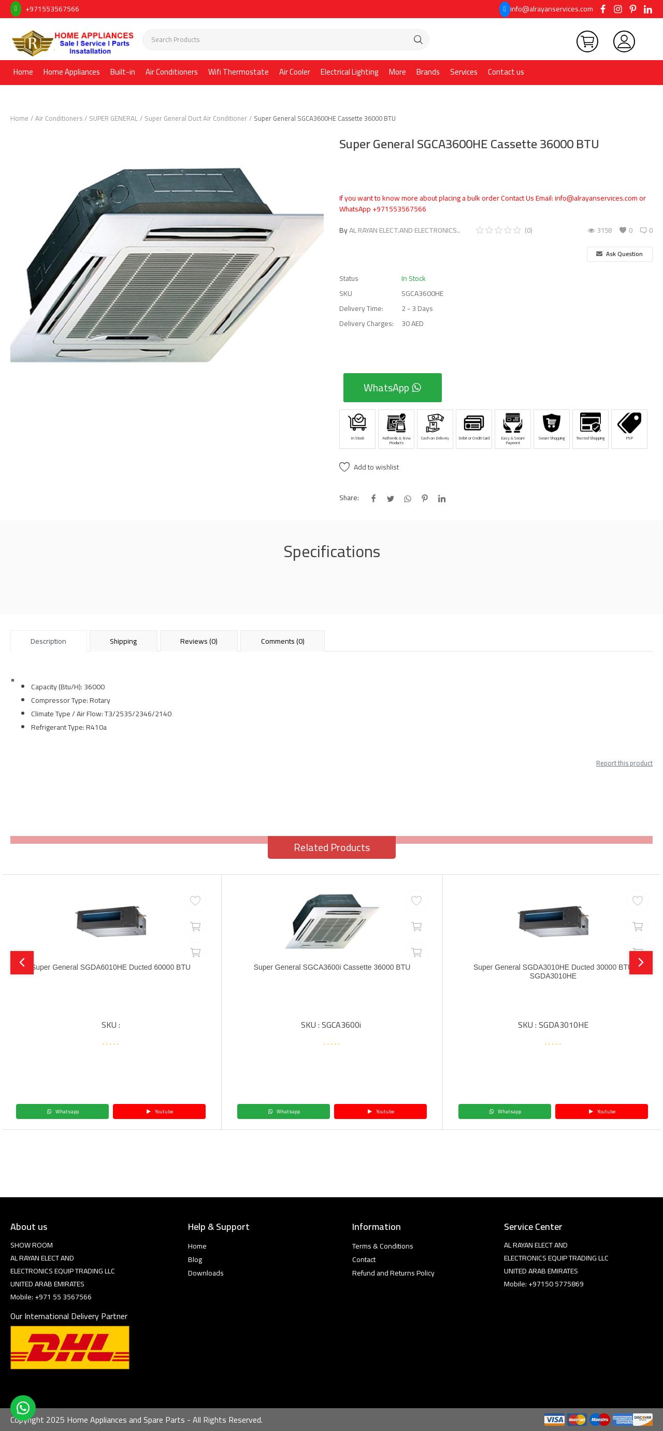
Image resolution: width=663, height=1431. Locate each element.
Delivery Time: (361, 308)
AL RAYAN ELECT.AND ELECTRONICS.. (404, 230)
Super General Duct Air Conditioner (196, 118)
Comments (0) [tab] (283, 641)
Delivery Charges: (366, 323)
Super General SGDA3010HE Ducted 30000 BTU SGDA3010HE (553, 973)
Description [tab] (48, 641)
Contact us (506, 71)
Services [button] (464, 71)
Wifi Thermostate (238, 71)
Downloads (206, 1273)
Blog (195, 1259)
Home (23, 71)
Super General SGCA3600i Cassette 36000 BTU (332, 968)
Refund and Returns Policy (393, 1273)
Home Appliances (72, 71)
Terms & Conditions (382, 1246)
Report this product (624, 763)
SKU (345, 293)
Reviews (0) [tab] (199, 641)
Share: (349, 497)
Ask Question (619, 254)
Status (348, 278)
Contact (364, 1259)
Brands (428, 71)
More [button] (397, 71)
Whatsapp (63, 1111)
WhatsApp (393, 387)
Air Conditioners (172, 71)
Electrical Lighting (350, 71)
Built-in (122, 71)
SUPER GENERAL (113, 118)
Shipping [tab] (123, 641)
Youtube (159, 1111)
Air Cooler (294, 71)
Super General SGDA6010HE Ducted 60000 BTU (111, 968)
